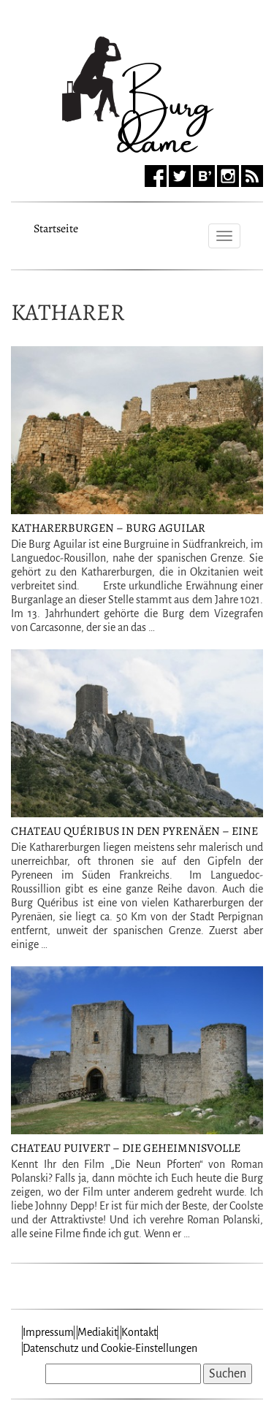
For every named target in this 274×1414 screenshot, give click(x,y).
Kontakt (139, 1332)
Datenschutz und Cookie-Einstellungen (110, 1348)
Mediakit (97, 1332)
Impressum (48, 1332)
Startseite (56, 226)
